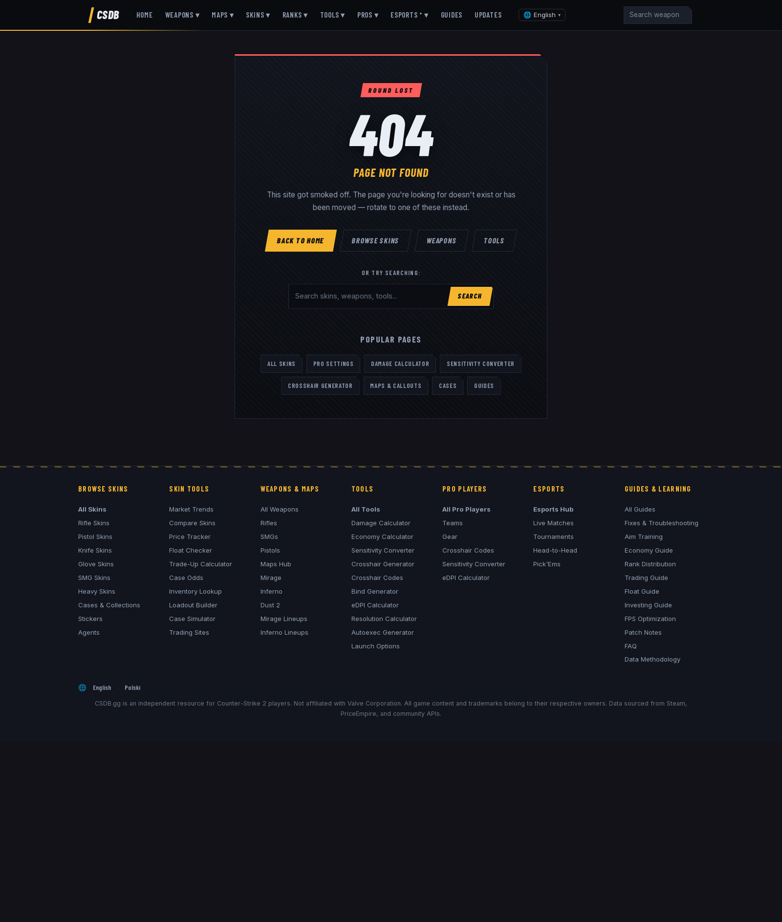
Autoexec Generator (382, 632)
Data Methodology (652, 659)
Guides (452, 14)
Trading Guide (646, 577)
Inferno (271, 591)
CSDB (108, 14)
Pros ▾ (368, 14)
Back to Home (301, 240)
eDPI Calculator (375, 605)
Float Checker (190, 550)
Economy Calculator (382, 536)
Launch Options (375, 646)
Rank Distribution (650, 564)
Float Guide (642, 591)
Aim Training (644, 536)
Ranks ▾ (295, 14)
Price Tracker (190, 536)
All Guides (640, 509)
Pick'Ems (547, 564)
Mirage (271, 577)
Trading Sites (189, 632)
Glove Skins (96, 564)
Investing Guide (648, 605)
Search (470, 296)
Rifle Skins (93, 523)
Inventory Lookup (195, 591)
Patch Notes (643, 632)
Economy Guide (649, 550)
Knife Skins (95, 550)
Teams (452, 523)
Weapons (441, 240)
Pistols (270, 550)
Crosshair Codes (377, 577)
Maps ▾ (223, 14)
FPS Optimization (650, 618)
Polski (132, 687)
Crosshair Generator (320, 385)
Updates (488, 14)
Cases (447, 385)
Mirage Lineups (284, 618)
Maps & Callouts (395, 385)
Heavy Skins (96, 591)
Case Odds (186, 577)
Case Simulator (192, 618)
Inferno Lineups (284, 632)
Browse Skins (375, 240)
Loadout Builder (193, 605)
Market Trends (191, 509)
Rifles (269, 523)
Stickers (90, 618)
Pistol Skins (95, 536)
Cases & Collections (109, 605)
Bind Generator (374, 591)
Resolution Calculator (384, 618)
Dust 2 (270, 605)
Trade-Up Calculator (200, 564)
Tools (494, 240)
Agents (89, 632)
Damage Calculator (400, 363)
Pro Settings (333, 363)
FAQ (631, 646)
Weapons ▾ (182, 14)
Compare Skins (192, 523)
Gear (449, 536)
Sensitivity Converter (481, 363)
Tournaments (553, 536)
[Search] (658, 15)
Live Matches (553, 523)
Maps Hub (276, 564)
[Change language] (542, 15)
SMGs (269, 536)
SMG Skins (94, 577)
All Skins (281, 363)
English (102, 687)
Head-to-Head (555, 550)
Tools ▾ (332, 14)
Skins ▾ (258, 14)
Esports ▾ (410, 14)
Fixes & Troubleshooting (661, 523)
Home (144, 14)
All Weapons (280, 509)
